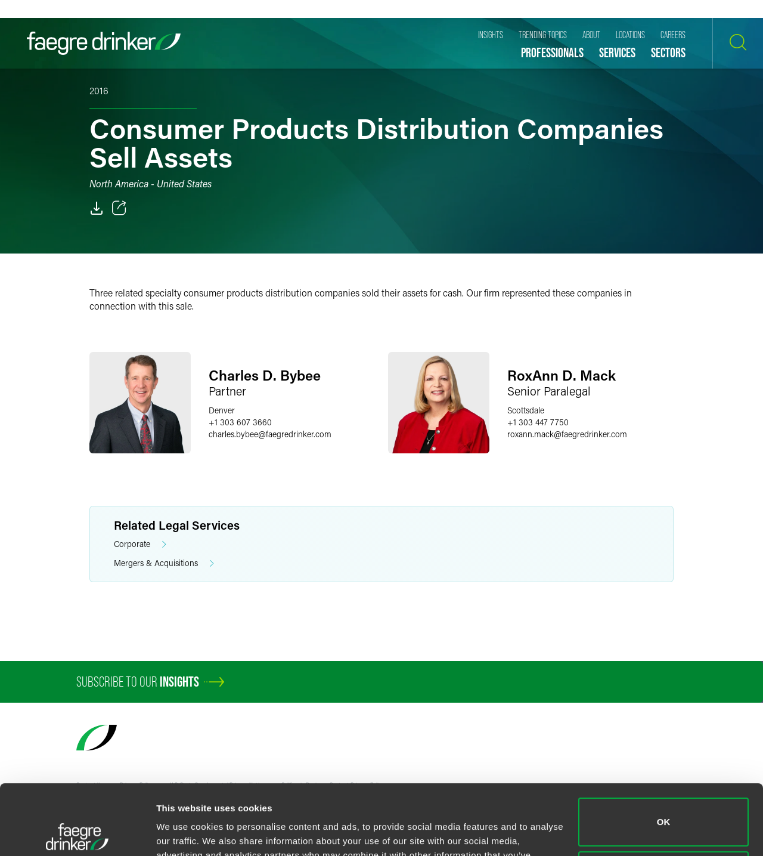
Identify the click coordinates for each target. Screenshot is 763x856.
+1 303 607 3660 (240, 422)
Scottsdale (525, 410)
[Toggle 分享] (119, 208)
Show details (184, 832)
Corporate (140, 544)
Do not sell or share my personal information (663, 805)
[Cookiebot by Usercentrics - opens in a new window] (77, 833)
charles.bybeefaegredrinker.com (270, 434)
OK (664, 752)
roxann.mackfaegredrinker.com (567, 434)
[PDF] (96, 208)
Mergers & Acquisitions (164, 563)
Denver (222, 410)
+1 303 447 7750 (538, 422)
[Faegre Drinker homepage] (104, 43)
